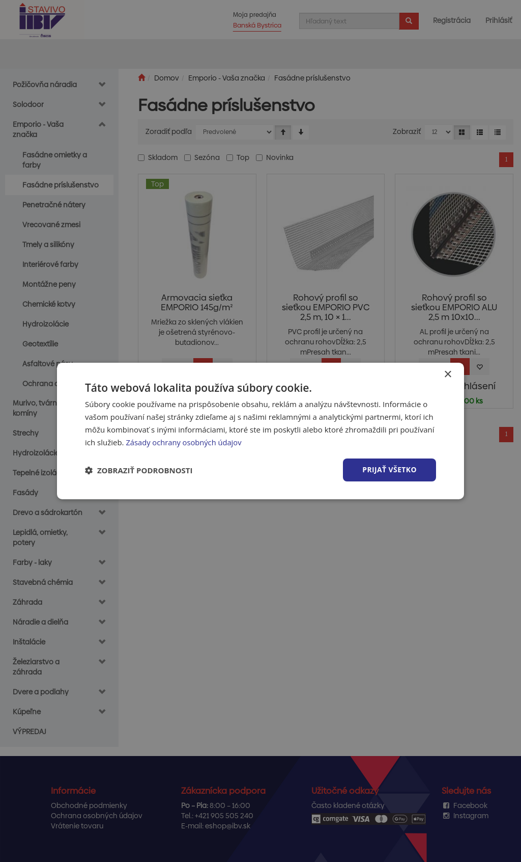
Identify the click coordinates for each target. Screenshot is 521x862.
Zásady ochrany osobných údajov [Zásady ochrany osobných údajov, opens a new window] (185, 442)
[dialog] (260, 431)
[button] (139, 470)
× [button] (447, 375)
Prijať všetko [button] (389, 469)
